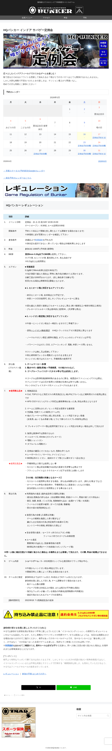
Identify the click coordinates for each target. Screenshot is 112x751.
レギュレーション (11, 674)
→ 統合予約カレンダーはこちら (17, 178)
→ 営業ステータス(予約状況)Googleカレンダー (24, 171)
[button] (108, 715)
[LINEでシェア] (73, 687)
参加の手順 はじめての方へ (34, 674)
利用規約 (39, 240)
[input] (93, 715)
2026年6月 (102, 161)
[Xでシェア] (38, 687)
